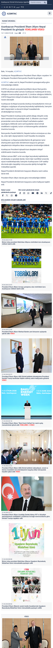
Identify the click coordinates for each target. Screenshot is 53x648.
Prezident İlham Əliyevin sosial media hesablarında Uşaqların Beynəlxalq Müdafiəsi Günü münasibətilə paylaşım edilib (23, 607)
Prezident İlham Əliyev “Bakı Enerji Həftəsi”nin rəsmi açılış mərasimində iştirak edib (22, 424)
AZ (2, 7)
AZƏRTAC (18, 71)
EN (7, 7)
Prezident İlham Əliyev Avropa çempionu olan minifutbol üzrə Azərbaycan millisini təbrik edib (23, 288)
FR (12, 7)
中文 (22, 7)
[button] (26, 48)
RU (4, 7)
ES (14, 7)
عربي (18, 7)
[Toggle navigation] (49, 13)
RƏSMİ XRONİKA (8, 21)
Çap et (18, 33)
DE (10, 7)
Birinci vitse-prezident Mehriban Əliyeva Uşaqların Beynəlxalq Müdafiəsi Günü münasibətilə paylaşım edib (23, 562)
